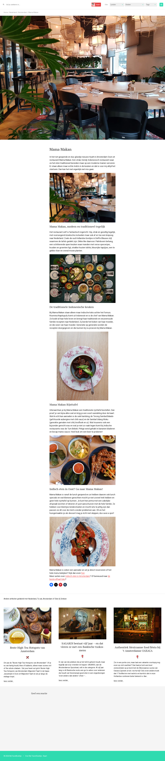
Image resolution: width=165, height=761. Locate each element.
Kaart (45, 756)
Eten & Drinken (61, 599)
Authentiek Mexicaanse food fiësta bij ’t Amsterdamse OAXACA (137, 649)
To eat (39, 599)
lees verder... (9, 681)
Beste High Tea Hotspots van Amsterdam (27, 649)
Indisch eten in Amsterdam (77, 576)
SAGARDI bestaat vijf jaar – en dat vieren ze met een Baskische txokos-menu (82, 647)
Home (6, 12)
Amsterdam (22, 12)
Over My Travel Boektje (33, 756)
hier (83, 573)
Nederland (13, 12)
